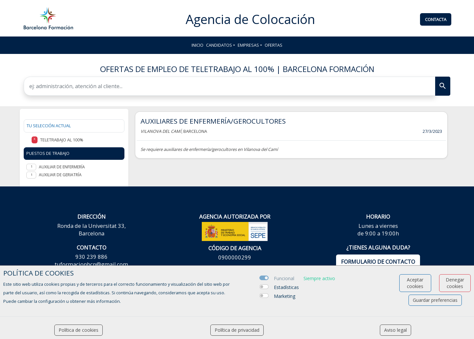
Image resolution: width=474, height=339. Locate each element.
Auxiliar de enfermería (62, 167)
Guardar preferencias (435, 300)
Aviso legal (395, 330)
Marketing (284, 296)
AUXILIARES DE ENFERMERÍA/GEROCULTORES (213, 121)
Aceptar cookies (415, 283)
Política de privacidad (237, 330)
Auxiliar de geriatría (60, 175)
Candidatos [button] (219, 45)
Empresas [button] (248, 45)
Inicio (197, 45)
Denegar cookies (455, 283)
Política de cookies (78, 330)
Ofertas (273, 45)
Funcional (284, 278)
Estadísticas (286, 287)
